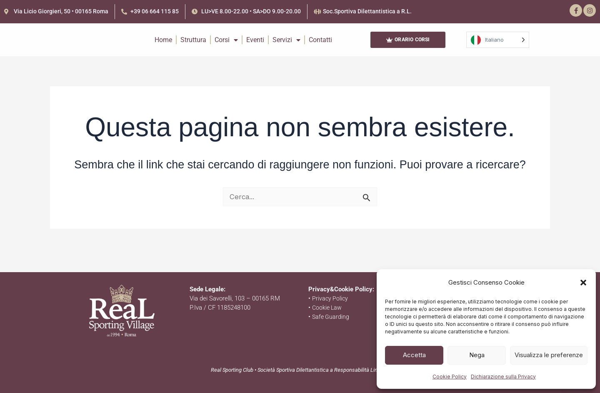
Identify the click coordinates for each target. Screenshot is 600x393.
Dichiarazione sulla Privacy (503, 376)
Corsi (226, 46)
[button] (583, 281)
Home (163, 46)
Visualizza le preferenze (549, 355)
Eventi (255, 46)
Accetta (414, 355)
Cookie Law (327, 307)
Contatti (320, 46)
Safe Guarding (331, 316)
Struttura (193, 46)
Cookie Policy (449, 376)
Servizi (286, 46)
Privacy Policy (330, 298)
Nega (477, 355)
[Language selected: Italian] (497, 46)
